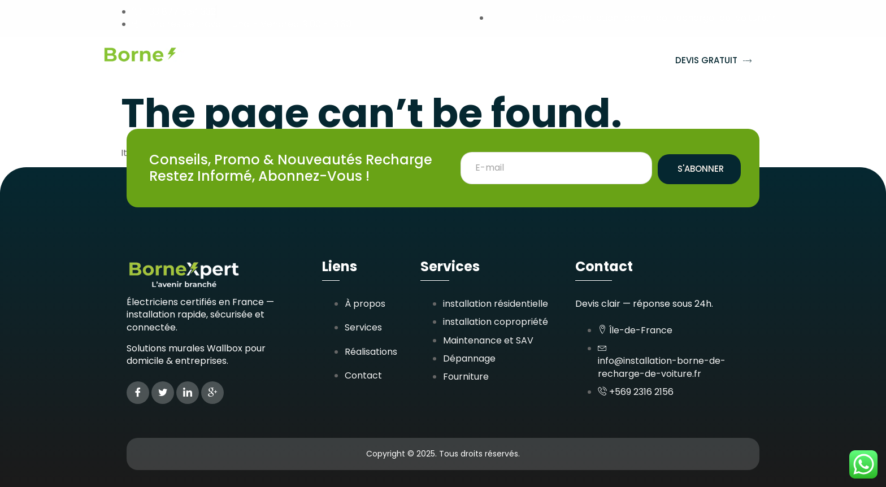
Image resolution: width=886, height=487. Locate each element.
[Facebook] (138, 392)
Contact (612, 60)
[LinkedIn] (187, 392)
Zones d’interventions (511, 61)
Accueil (262, 60)
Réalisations (402, 60)
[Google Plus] (212, 392)
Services (326, 61)
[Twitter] (162, 392)
